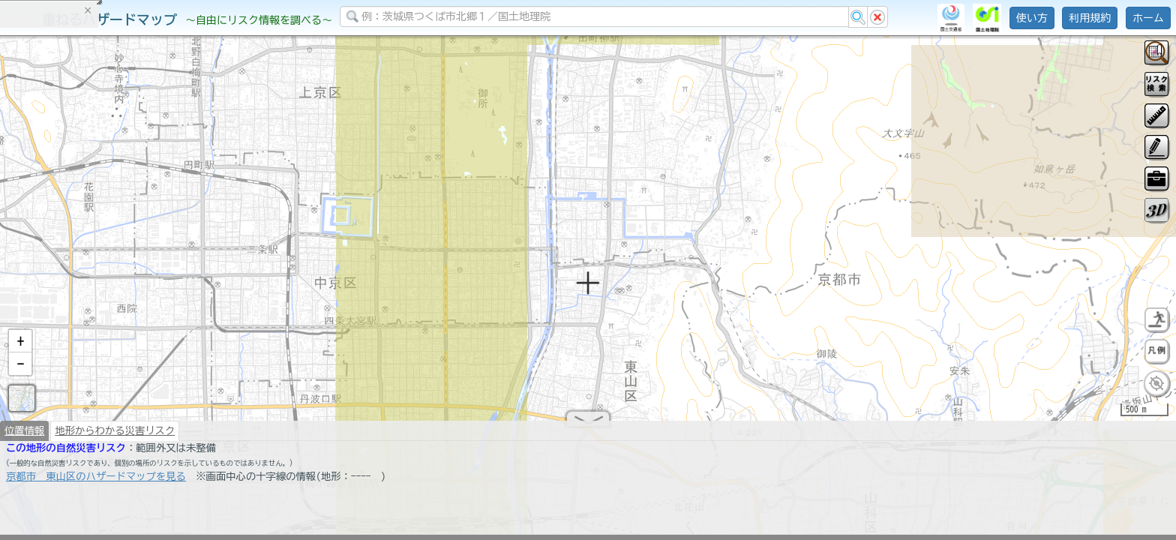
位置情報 (24, 436)
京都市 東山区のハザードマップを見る (96, 482)
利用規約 (1090, 18)
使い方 (1032, 18)
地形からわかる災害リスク (115, 436)
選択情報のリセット (158, 295)
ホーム (1148, 18)
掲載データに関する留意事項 (82, 255)
